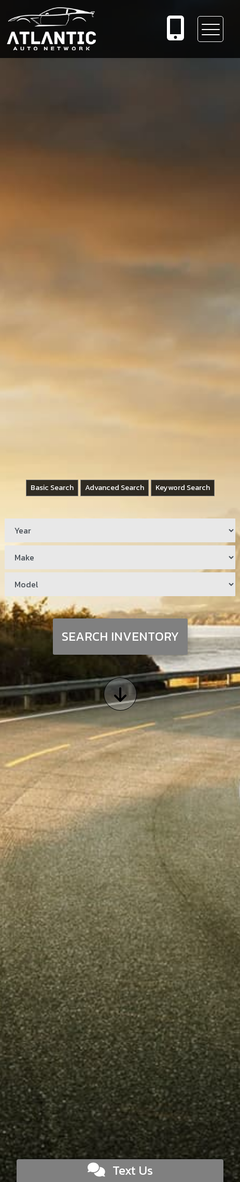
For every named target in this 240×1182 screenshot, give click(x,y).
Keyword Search (183, 487)
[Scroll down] (120, 694)
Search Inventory (120, 636)
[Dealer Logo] (74, 29)
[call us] (175, 29)
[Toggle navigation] (210, 29)
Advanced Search (114, 487)
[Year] (120, 530)
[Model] (120, 584)
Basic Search (52, 487)
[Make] (120, 557)
